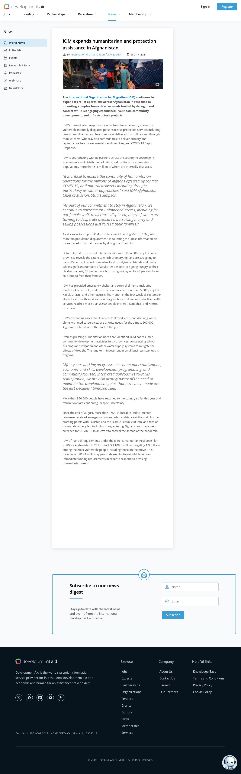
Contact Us (167, 678)
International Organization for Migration (96, 54)
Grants (126, 705)
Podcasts (12, 73)
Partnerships (56, 14)
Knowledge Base (204, 671)
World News (14, 43)
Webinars (12, 80)
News (112, 14)
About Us (166, 671)
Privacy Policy (202, 685)
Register (227, 7)
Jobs (7, 14)
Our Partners (168, 692)
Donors (126, 712)
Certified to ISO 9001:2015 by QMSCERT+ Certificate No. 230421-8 (56, 733)
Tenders (127, 699)
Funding (28, 14)
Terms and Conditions (208, 678)
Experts (126, 678)
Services (127, 733)
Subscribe (173, 615)
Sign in (205, 7)
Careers (165, 685)
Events (10, 58)
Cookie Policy (202, 692)
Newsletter (13, 88)
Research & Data (16, 65)
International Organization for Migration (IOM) (102, 97)
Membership (138, 14)
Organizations (131, 692)
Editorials (12, 50)
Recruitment (87, 14)
